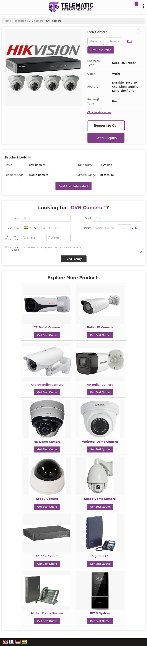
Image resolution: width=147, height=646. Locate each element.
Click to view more (99, 112)
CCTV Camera (35, 20)
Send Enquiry (106, 138)
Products (19, 20)
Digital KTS (99, 556)
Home (7, 20)
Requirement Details (12, 248)
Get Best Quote (47, 335)
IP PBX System (47, 556)
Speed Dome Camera (100, 499)
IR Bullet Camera (47, 327)
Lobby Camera (47, 499)
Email (88, 218)
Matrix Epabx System (47, 613)
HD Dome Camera (47, 441)
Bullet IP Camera (100, 327)
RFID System (100, 613)
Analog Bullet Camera (47, 384)
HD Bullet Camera (100, 384)
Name (16, 218)
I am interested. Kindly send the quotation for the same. (81, 248)
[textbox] (114, 41)
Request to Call (106, 125)
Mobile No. (13, 228)
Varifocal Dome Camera (100, 441)
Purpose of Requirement (12, 238)
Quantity (86, 228)
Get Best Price (100, 50)
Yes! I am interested (73, 186)
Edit (129, 41)
